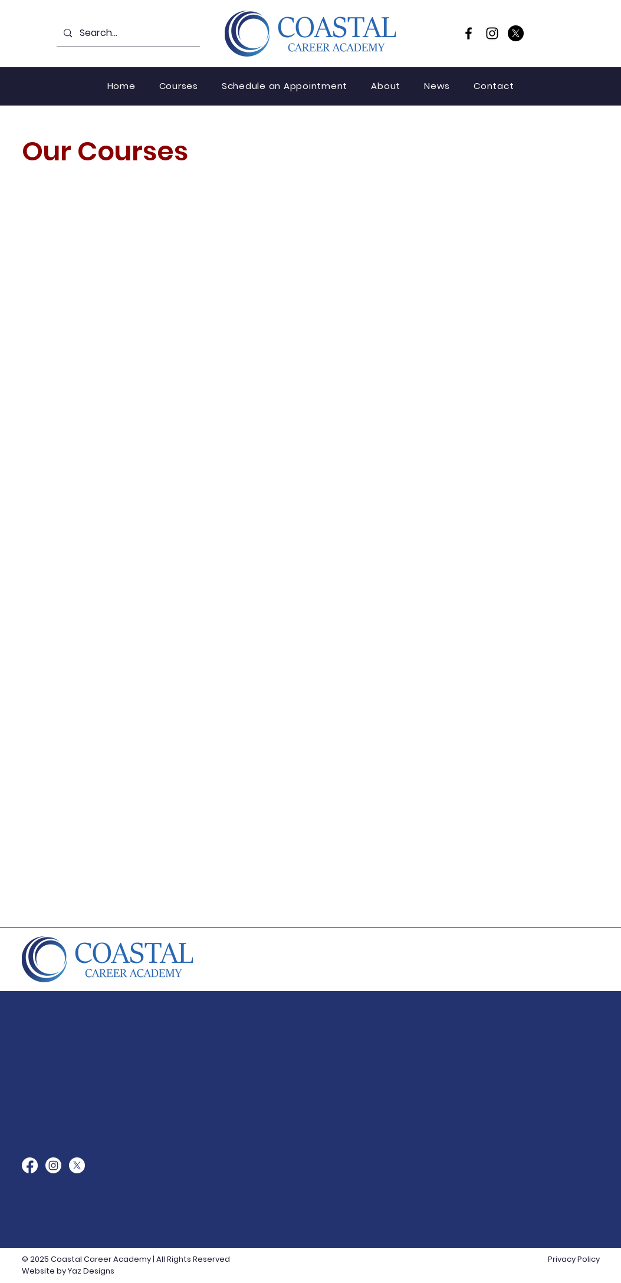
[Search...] (128, 33)
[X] (516, 33)
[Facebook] (469, 33)
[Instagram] (492, 33)
